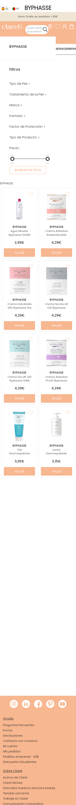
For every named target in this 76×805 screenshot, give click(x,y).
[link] (12, 27)
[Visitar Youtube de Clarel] (62, 704)
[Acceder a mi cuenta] (65, 26)
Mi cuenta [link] (10, 746)
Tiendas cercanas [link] (16, 793)
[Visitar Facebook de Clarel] (38, 704)
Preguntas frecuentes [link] (18, 725)
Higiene (65, 49)
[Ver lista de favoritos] (58, 26)
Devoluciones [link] (13, 736)
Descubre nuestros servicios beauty (29, 788)
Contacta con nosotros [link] (20, 741)
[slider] (12, 159)
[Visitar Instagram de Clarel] (14, 704)
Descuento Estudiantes (19, 762)
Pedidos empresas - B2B (21, 757)
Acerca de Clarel (15, 777)
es (6, 9)
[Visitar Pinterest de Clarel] (50, 704)
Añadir (19, 252)
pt (17, 9)
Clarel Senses (12, 783)
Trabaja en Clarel (15, 799)
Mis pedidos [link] (12, 751)
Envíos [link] (8, 730)
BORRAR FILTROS (28, 170)
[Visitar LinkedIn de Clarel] (26, 704)
